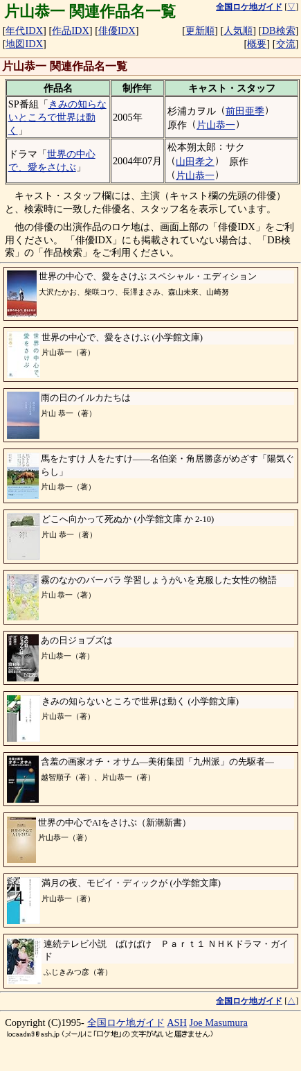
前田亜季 (245, 110)
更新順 (200, 30)
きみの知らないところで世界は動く (57, 116)
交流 (285, 43)
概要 (256, 43)
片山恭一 (216, 124)
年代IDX (24, 30)
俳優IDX (117, 30)
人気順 (238, 30)
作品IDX (70, 30)
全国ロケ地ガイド (126, 1022)
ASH (177, 1022)
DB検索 (278, 30)
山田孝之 (195, 161)
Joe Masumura (219, 1022)
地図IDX (24, 43)
